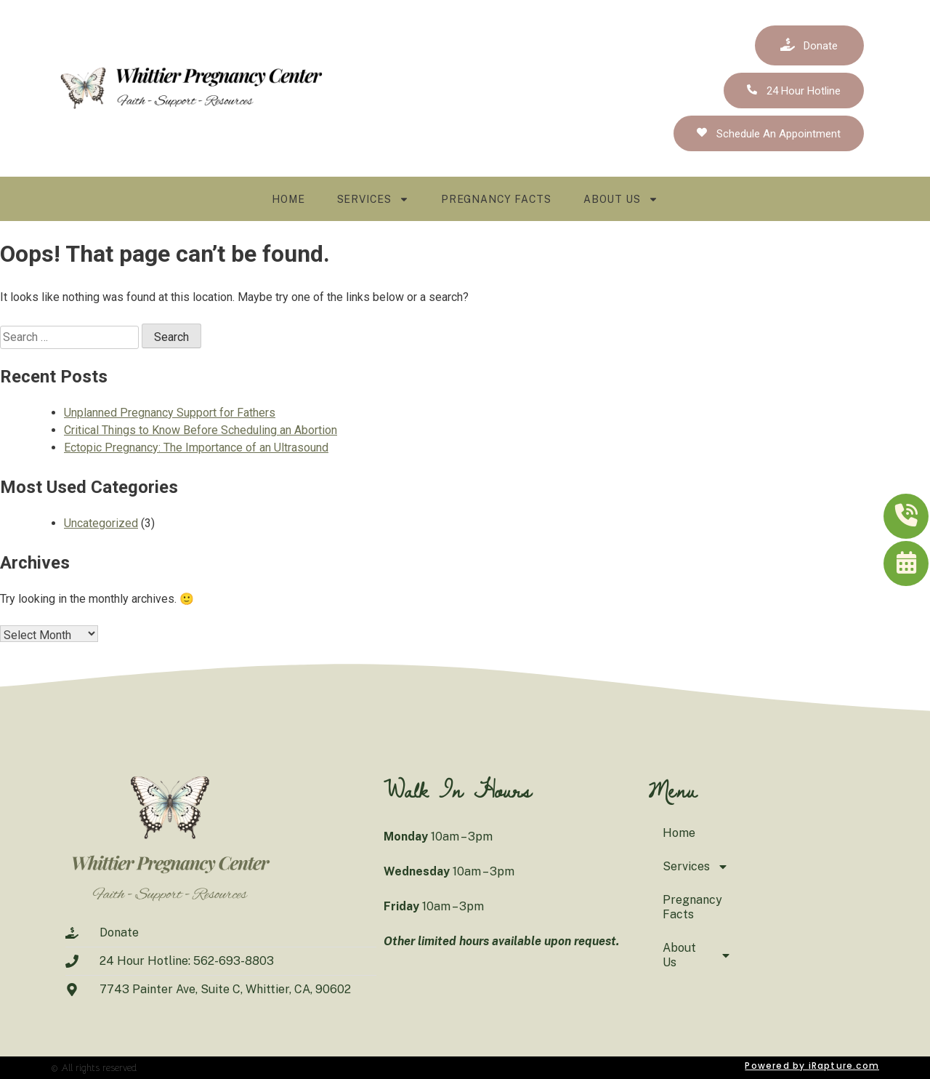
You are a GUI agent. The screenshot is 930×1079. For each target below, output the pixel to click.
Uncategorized (101, 523)
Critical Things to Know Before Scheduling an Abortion (200, 430)
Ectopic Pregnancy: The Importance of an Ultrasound (196, 447)
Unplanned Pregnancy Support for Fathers (169, 413)
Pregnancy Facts (496, 199)
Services (373, 199)
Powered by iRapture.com (812, 1065)
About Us (620, 199)
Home (288, 199)
